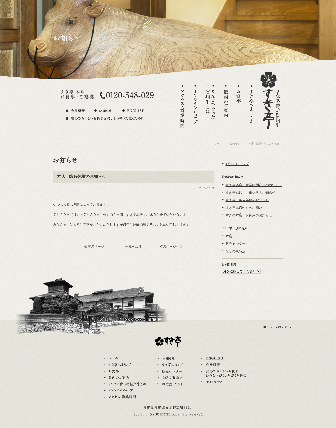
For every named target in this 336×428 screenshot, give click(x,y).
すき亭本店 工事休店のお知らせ (250, 193)
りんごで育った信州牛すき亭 (270, 100)
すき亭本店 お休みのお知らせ (249, 215)
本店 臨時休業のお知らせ (81, 177)
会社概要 (75, 110)
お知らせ (103, 110)
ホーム (218, 143)
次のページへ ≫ (171, 246)
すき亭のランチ (171, 365)
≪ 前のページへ (96, 246)
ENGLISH (133, 110)
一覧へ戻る (133, 246)
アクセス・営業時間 (182, 106)
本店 (229, 236)
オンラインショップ (195, 106)
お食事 (239, 106)
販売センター (236, 244)
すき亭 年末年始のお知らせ (247, 200)
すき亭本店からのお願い (244, 208)
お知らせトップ (237, 164)
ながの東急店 (236, 251)
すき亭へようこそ (251, 106)
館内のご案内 (226, 106)
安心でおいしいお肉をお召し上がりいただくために (105, 118)
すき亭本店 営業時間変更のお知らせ (254, 185)
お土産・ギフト (171, 384)
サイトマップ (223, 382)
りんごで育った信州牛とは (210, 106)
